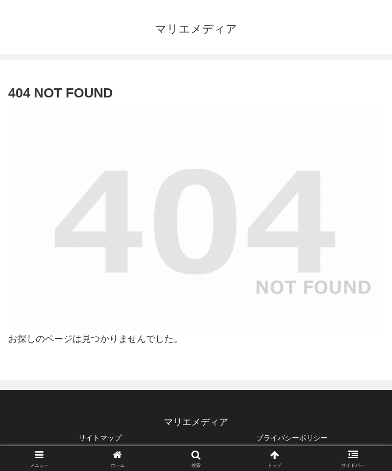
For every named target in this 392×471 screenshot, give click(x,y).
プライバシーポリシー (292, 438)
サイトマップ (100, 438)
